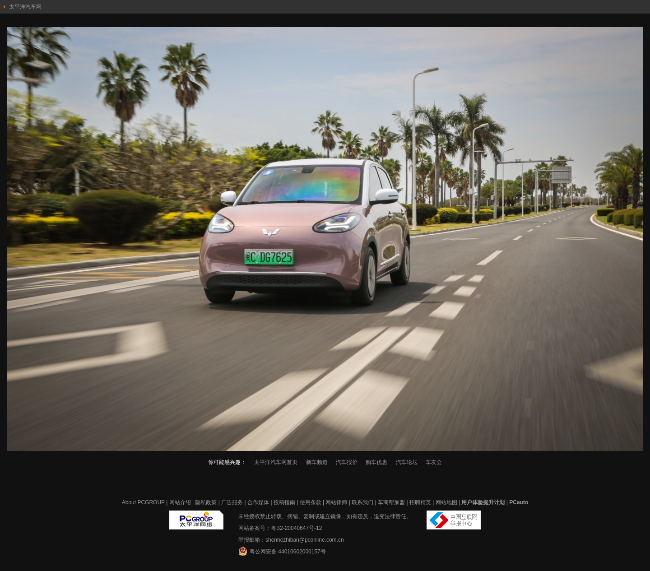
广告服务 (232, 502)
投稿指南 (284, 502)
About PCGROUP (143, 502)
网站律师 (336, 502)
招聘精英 (420, 502)
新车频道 (317, 462)
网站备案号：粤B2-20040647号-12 (280, 528)
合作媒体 (258, 502)
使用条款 (310, 502)
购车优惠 (376, 462)
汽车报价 (347, 462)
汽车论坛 (407, 462)
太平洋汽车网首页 (275, 462)
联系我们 (362, 502)
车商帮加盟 (391, 502)
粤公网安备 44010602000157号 (282, 551)
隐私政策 (206, 502)
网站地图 (446, 502)
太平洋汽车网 (25, 7)
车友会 (434, 462)
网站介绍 (180, 502)
